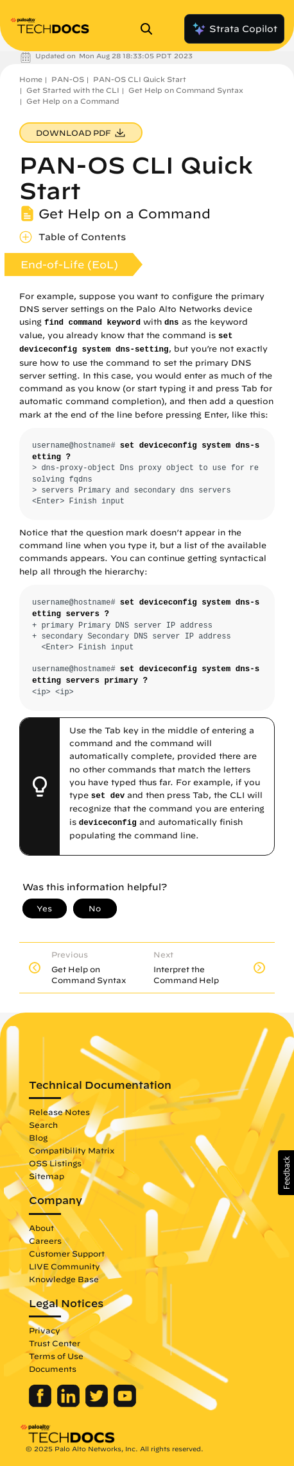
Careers (45, 1240)
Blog (38, 1137)
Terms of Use (56, 1355)
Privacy (44, 1330)
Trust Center (54, 1343)
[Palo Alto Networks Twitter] (97, 1404)
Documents (52, 1368)
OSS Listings (55, 1163)
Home (30, 79)
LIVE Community (64, 1266)
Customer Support (67, 1253)
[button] (286, 1172)
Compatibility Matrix (71, 1150)
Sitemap (46, 1175)
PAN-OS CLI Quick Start (139, 79)
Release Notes (59, 1111)
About (41, 1227)
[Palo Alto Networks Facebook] (41, 1404)
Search (43, 1124)
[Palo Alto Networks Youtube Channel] (125, 1404)
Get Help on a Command (72, 101)
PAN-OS (67, 79)
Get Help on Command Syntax (185, 90)
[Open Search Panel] (150, 29)
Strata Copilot (234, 29)
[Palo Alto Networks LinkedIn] (69, 1404)
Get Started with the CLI (72, 90)
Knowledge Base (64, 1279)
